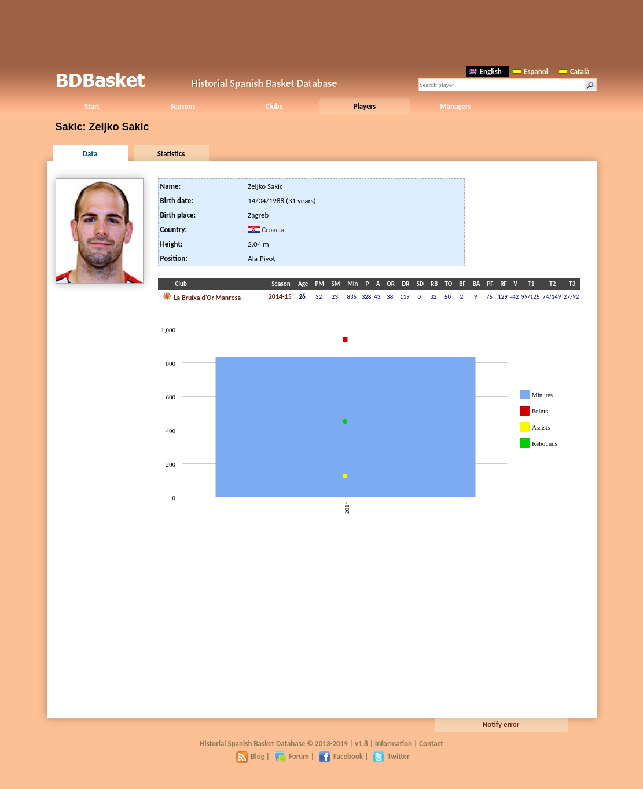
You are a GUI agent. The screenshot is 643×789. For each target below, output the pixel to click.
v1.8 (361, 743)
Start (92, 106)
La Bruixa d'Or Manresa (202, 296)
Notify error (501, 724)
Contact (431, 743)
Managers (455, 106)
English (485, 71)
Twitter (391, 756)
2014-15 (280, 296)
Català (574, 71)
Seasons (182, 106)
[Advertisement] (321, 32)
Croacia (273, 229)
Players (365, 106)
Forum (291, 756)
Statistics (171, 153)
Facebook (341, 756)
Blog (250, 756)
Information (393, 743)
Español (530, 71)
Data (90, 153)
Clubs (273, 106)
